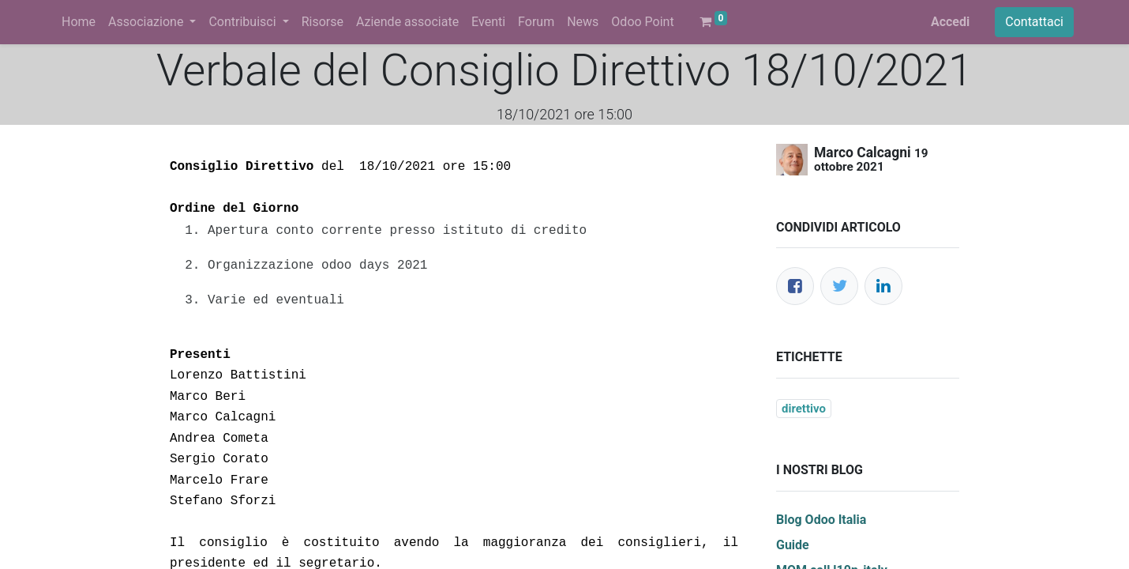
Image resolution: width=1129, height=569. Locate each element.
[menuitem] (78, 22)
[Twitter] (839, 286)
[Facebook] (795, 286)
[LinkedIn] (883, 286)
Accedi (950, 21)
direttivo (804, 408)
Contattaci (1034, 21)
